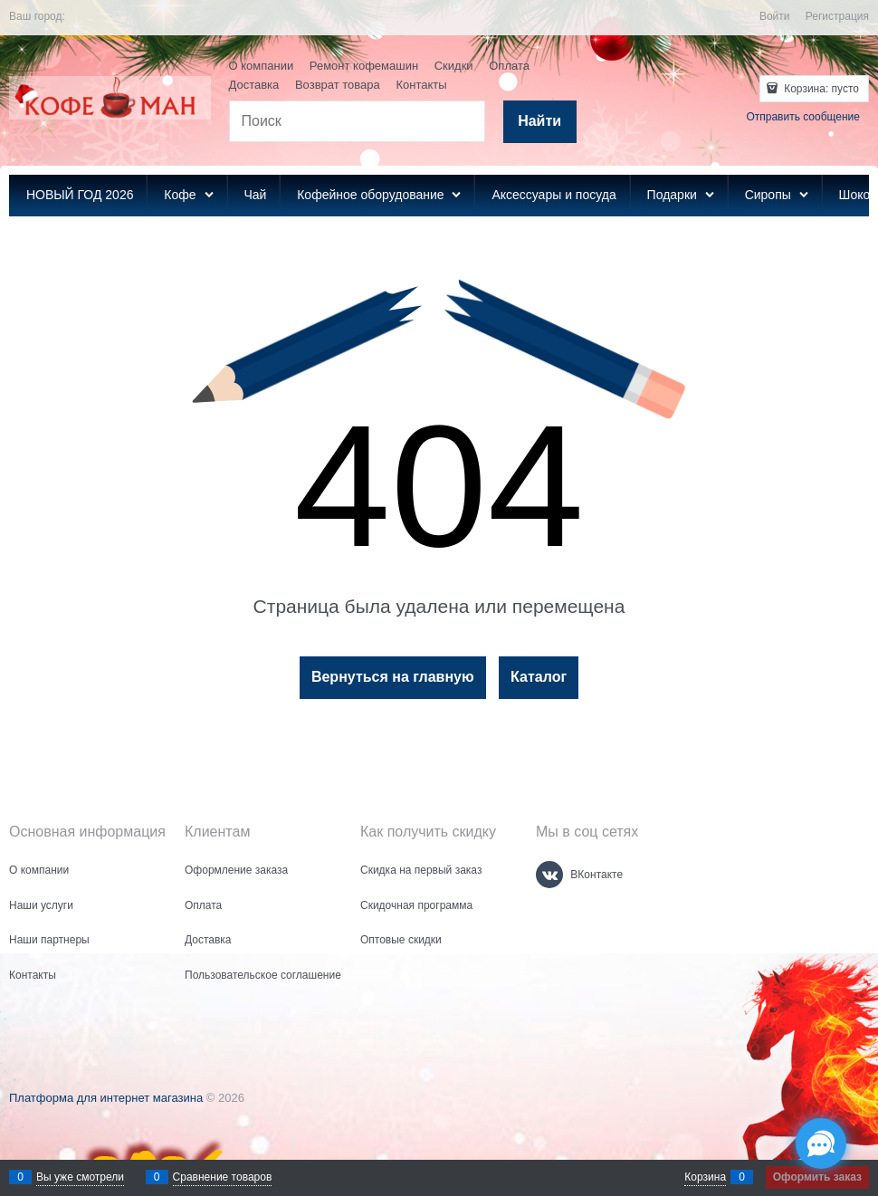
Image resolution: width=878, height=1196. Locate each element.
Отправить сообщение (803, 116)
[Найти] (540, 121)
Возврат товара (337, 84)
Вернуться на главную (392, 676)
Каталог (539, 676)
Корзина (705, 1177)
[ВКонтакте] (549, 874)
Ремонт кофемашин (364, 65)
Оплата (509, 65)
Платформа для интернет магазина (106, 1098)
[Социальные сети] (821, 1143)
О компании (261, 65)
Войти (774, 16)
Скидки (453, 65)
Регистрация (837, 16)
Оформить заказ (817, 1177)
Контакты (421, 84)
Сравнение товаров (222, 1177)
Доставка (254, 84)
